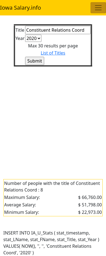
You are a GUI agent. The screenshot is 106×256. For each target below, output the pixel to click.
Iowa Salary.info (20, 7)
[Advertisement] (53, 120)
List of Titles (53, 53)
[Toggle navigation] (98, 7)
